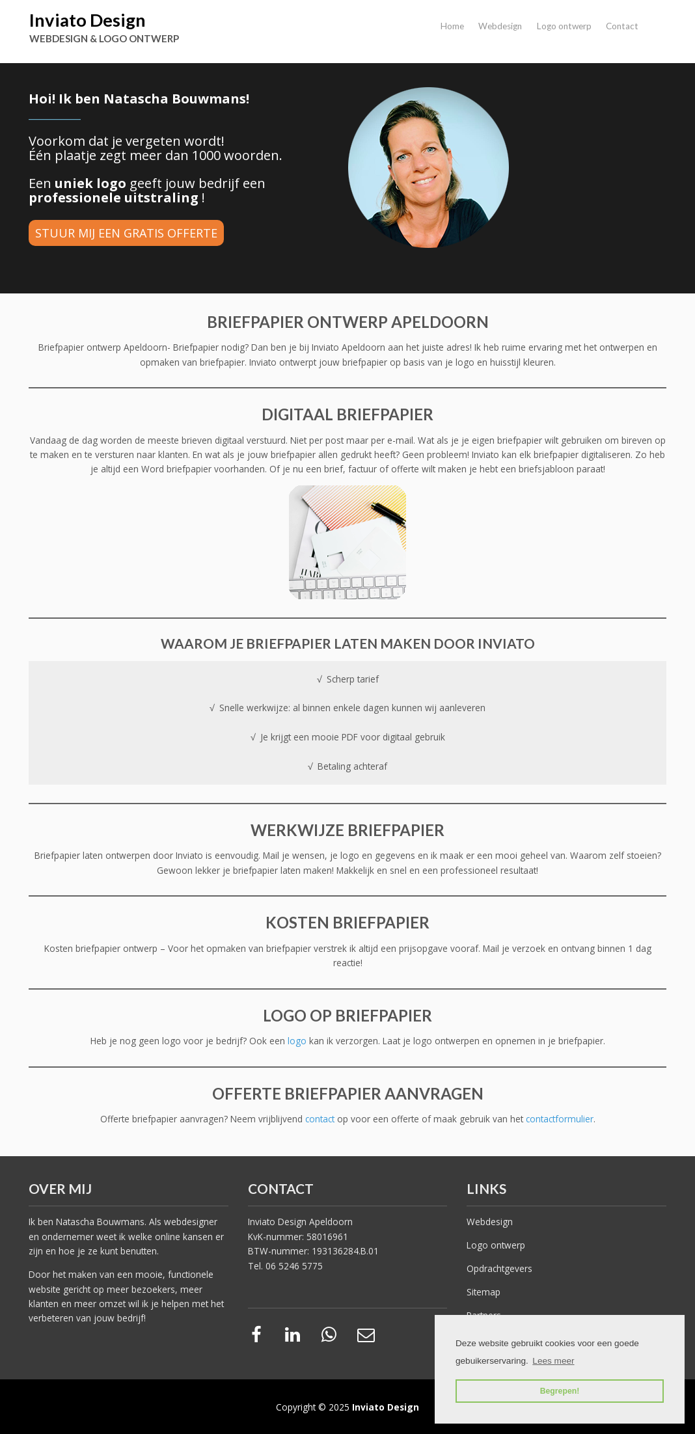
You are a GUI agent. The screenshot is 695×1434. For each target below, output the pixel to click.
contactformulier (559, 1119)
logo (298, 1041)
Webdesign (500, 26)
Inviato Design (87, 20)
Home (452, 26)
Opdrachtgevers (499, 1268)
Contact (622, 26)
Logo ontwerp (564, 26)
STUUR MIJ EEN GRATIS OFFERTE (126, 233)
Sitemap (483, 1292)
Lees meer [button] (553, 1361)
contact (321, 1119)
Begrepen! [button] (560, 1391)
